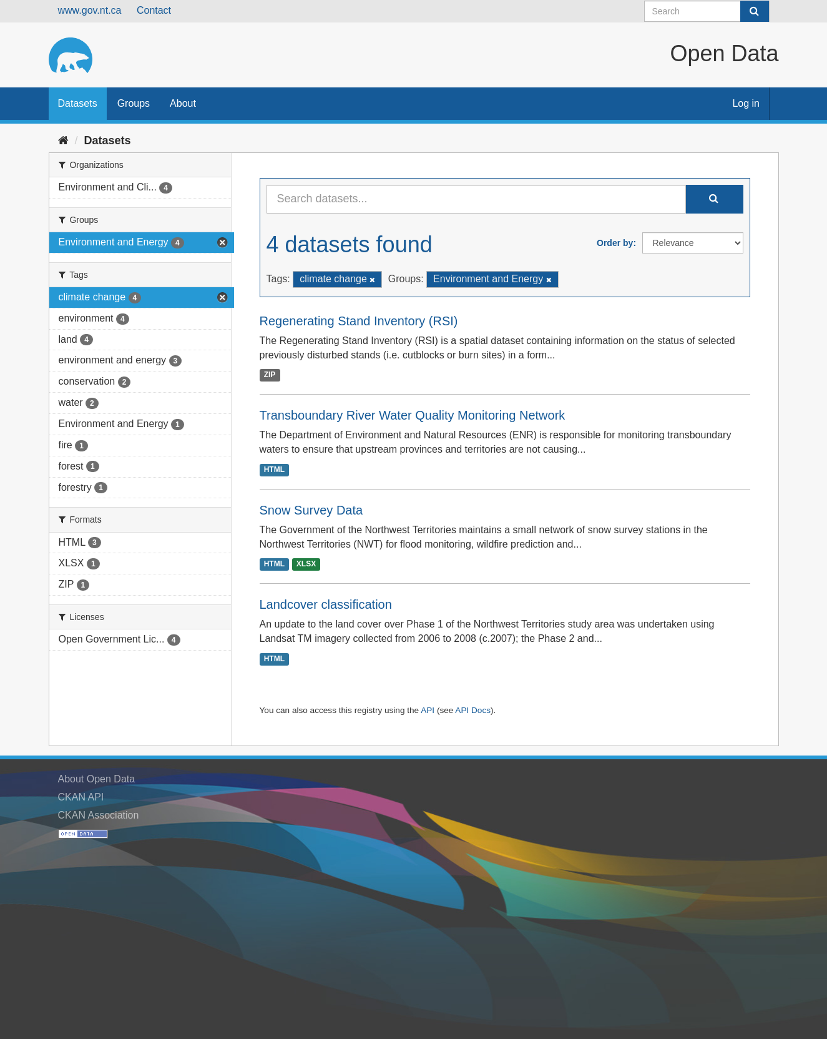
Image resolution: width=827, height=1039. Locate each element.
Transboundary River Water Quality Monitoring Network (412, 415)
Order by (615, 243)
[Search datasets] (707, 11)
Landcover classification (326, 604)
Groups (133, 103)
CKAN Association (98, 815)
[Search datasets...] (476, 199)
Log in (746, 103)
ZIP (270, 374)
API (427, 710)
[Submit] (754, 11)
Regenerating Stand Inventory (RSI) (359, 321)
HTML (274, 469)
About (183, 103)
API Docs (473, 710)
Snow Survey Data (311, 510)
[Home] (63, 140)
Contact (154, 10)
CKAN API (81, 797)
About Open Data (96, 779)
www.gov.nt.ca (90, 10)
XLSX (306, 563)
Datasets (77, 103)
